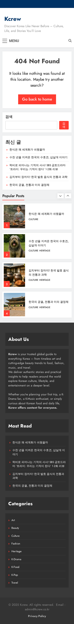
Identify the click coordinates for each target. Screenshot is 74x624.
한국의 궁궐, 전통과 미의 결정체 (29, 185)
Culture (33, 219)
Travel (14, 583)
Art (13, 520)
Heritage (44, 250)
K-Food (15, 567)
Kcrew (12, 19)
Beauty (15, 528)
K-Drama (16, 559)
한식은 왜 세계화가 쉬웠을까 (27, 149)
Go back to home (37, 99)
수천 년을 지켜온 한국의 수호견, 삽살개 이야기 (38, 157)
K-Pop (14, 575)
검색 (8, 116)
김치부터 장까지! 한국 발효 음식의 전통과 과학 (38, 177)
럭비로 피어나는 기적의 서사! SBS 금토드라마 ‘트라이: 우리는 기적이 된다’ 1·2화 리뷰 (37, 167)
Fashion (15, 543)
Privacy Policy (37, 616)
